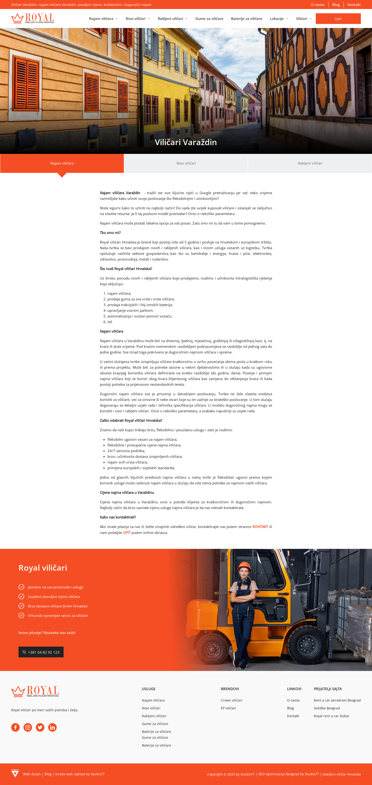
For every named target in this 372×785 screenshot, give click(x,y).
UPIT (126, 532)
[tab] (62, 163)
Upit (338, 18)
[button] (103, 18)
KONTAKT (260, 526)
